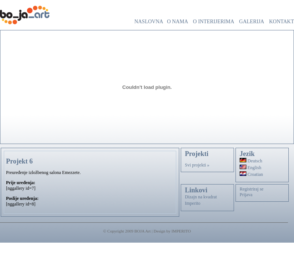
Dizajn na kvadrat (201, 197)
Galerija (251, 21)
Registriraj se (252, 189)
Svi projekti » (197, 165)
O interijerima (213, 21)
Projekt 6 (19, 161)
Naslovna (148, 21)
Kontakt (281, 21)
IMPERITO (181, 231)
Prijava (246, 194)
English (250, 167)
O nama (177, 21)
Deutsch (251, 161)
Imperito (192, 203)
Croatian (251, 174)
